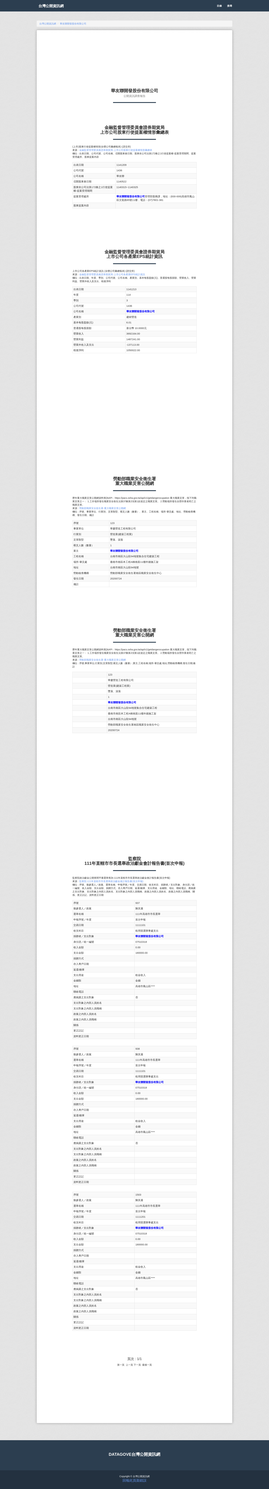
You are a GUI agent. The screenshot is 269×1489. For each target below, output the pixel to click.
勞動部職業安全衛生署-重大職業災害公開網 (102, 508)
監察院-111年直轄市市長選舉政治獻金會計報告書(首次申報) (111, 881)
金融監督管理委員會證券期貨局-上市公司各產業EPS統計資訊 (112, 274)
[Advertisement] (134, 58)
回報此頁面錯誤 (134, 1480)
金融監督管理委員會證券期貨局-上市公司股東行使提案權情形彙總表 (115, 150)
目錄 (219, 8)
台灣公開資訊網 (53, 8)
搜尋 (229, 8)
